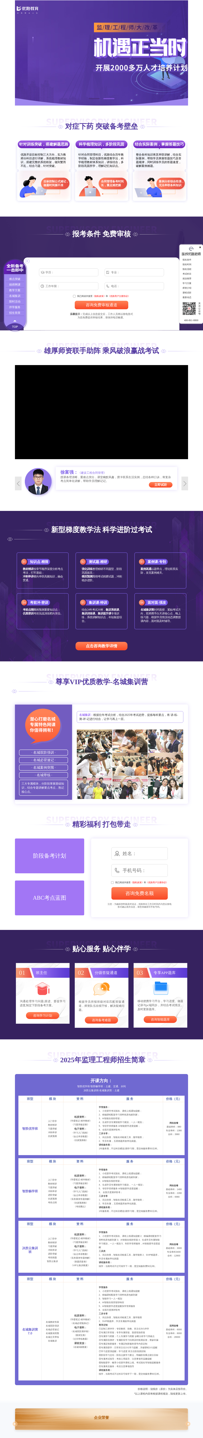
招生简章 (14, 312)
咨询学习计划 (42, 1015)
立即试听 (160, 484)
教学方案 (14, 290)
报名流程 (192, 269)
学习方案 (192, 283)
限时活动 (14, 301)
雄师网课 (14, 284)
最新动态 (192, 297)
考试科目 (192, 273)
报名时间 (192, 264)
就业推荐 (192, 278)
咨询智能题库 (160, 1019)
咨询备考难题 (101, 1020)
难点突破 (14, 279)
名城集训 (14, 295)
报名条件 (192, 259)
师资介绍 (192, 288)
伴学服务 (14, 307)
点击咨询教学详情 (101, 646)
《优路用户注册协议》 (119, 296)
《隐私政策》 (99, 296)
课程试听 (192, 292)
